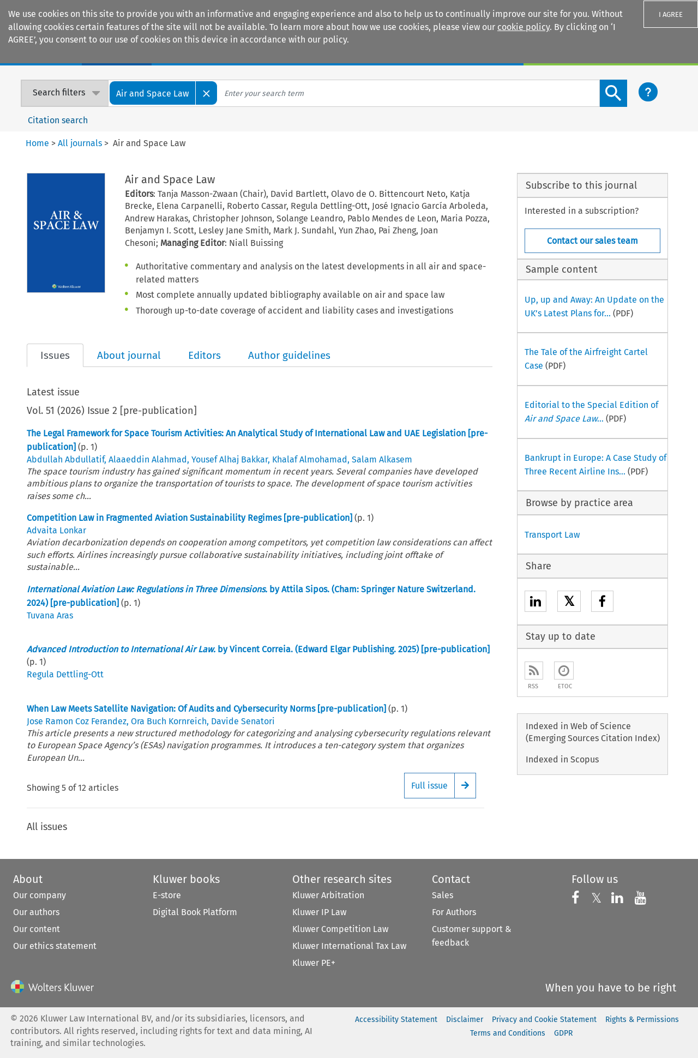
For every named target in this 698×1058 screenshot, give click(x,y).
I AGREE (671, 14)
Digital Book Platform (195, 912)
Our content (36, 929)
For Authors (454, 912)
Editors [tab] (204, 355)
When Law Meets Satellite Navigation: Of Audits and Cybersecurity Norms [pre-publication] (206, 709)
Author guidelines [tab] (289, 355)
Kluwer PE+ (313, 963)
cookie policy (523, 27)
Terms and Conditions (507, 1033)
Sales (442, 895)
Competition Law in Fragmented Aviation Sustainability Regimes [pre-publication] (189, 518)
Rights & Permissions (642, 1019)
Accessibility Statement (396, 1019)
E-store (167, 895)
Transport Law (552, 535)
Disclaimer (464, 1019)
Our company (39, 895)
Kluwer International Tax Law (349, 946)
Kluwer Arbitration (328, 895)
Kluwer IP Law (319, 912)
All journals (80, 143)
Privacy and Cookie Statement (544, 1019)
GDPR (563, 1033)
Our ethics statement (55, 946)
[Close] (207, 93)
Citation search (58, 120)
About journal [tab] (129, 355)
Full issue (429, 785)
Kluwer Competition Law (340, 929)
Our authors (36, 912)
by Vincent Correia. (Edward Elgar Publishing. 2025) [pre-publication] (258, 649)
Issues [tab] (55, 355)
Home (37, 143)
